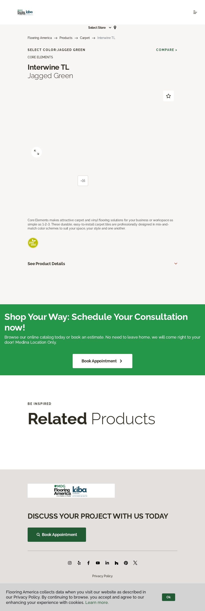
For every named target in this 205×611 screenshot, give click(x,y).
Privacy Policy (102, 576)
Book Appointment (102, 361)
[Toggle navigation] (195, 12)
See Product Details (46, 263)
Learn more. (97, 602)
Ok (168, 597)
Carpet (85, 38)
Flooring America (40, 38)
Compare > (166, 50)
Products (65, 38)
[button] (100, 28)
